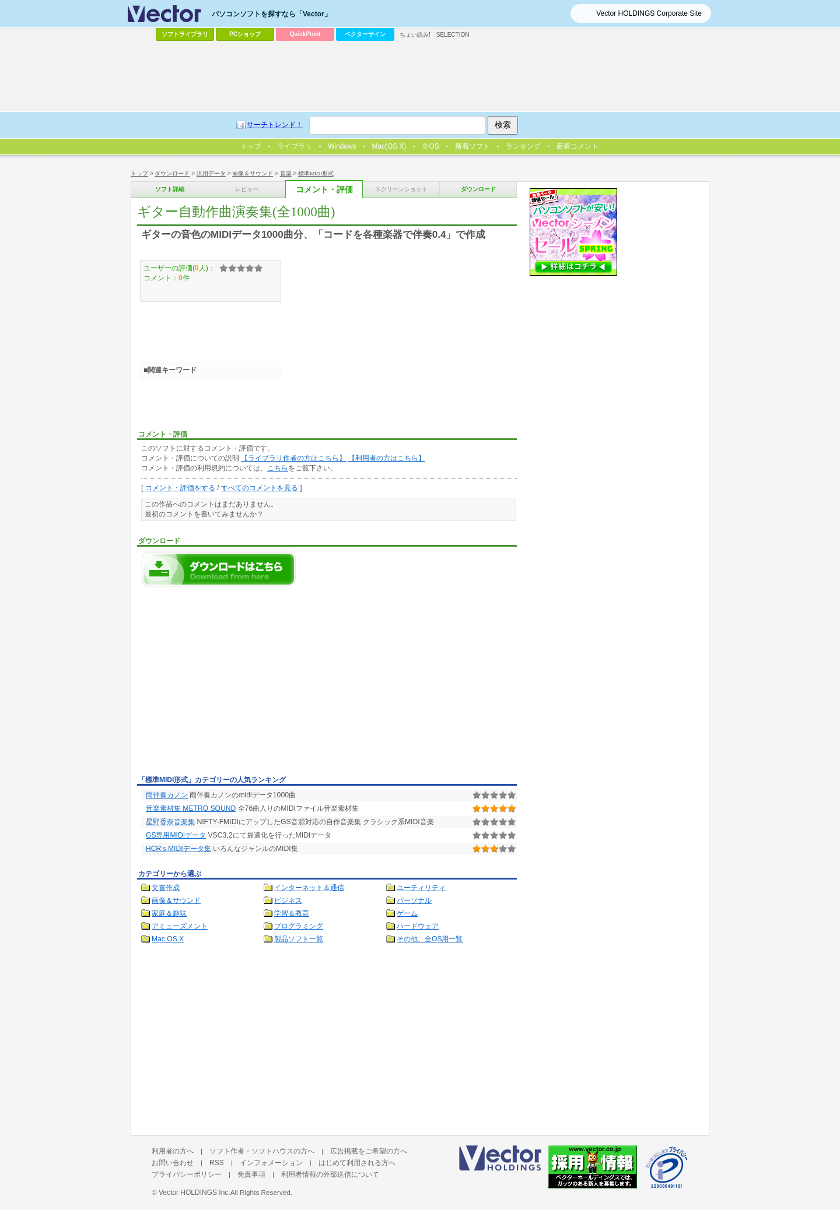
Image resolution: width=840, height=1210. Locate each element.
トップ (139, 173)
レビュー (246, 189)
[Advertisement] (235, 684)
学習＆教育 (291, 913)
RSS (216, 1163)
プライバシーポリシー (187, 1174)
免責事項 (251, 1174)
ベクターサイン (365, 34)
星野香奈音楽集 (170, 822)
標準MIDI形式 (316, 173)
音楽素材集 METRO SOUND (191, 808)
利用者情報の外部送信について (330, 1174)
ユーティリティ (421, 888)
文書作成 (166, 888)
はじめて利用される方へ (357, 1163)
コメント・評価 (324, 189)
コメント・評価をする (180, 488)
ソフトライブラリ (185, 34)
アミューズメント (180, 926)
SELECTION (453, 34)
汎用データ (211, 173)
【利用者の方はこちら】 (386, 458)
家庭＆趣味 (169, 913)
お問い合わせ (173, 1163)
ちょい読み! (415, 34)
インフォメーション (271, 1163)
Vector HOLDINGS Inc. (194, 1192)
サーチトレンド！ (275, 125)
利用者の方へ (173, 1151)
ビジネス (288, 900)
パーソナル (414, 900)
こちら (277, 468)
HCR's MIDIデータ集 (178, 849)
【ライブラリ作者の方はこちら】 (293, 458)
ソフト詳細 (169, 189)
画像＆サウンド (252, 173)
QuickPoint (305, 34)
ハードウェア (418, 926)
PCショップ (245, 34)
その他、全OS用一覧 (430, 939)
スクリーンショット (401, 189)
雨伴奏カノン (167, 795)
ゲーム (407, 913)
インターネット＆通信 (309, 888)
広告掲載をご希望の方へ (368, 1151)
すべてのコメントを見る (259, 488)
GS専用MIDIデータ (176, 835)
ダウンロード (172, 173)
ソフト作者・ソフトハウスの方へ (261, 1151)
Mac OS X (168, 939)
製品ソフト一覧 (298, 939)
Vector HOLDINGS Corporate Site (649, 13)
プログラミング (298, 926)
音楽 (286, 173)
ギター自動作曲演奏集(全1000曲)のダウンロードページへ (218, 569)
